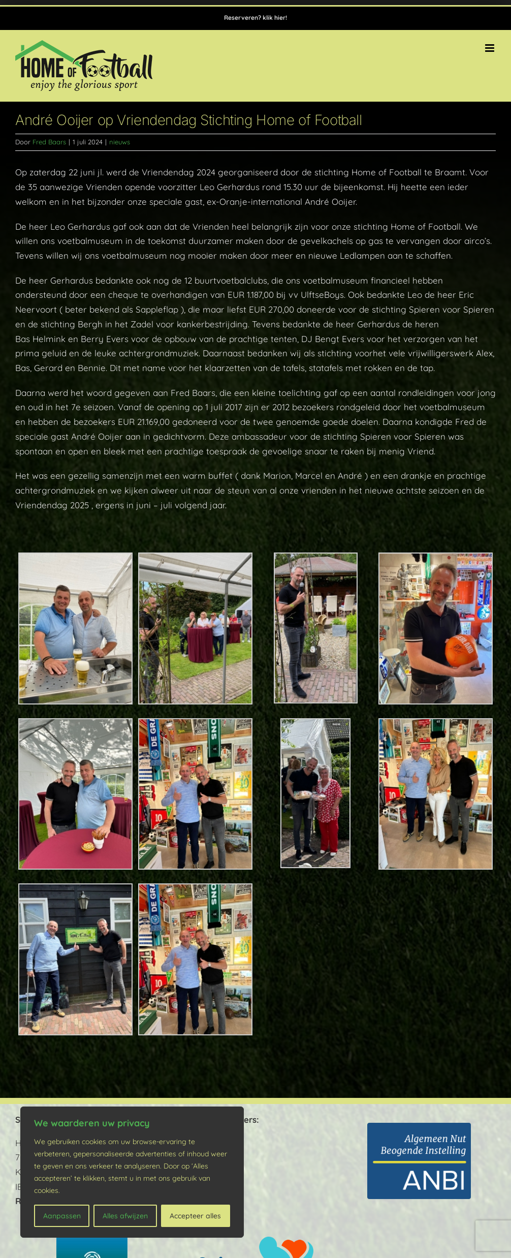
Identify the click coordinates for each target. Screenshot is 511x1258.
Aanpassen (62, 1215)
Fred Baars (49, 142)
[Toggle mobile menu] (490, 48)
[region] (132, 1172)
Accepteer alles (195, 1215)
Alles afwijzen (125, 1215)
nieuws (119, 142)
